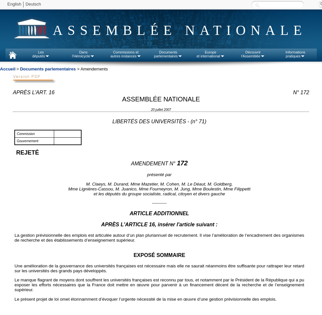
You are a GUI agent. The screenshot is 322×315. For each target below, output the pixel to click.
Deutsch (33, 4)
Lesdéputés (41, 54)
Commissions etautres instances (125, 54)
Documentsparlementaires (168, 54)
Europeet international (210, 54)
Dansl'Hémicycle (83, 54)
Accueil (7, 69)
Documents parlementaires (48, 69)
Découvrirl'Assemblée (253, 54)
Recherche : (257, 5)
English (15, 4)
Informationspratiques (295, 54)
